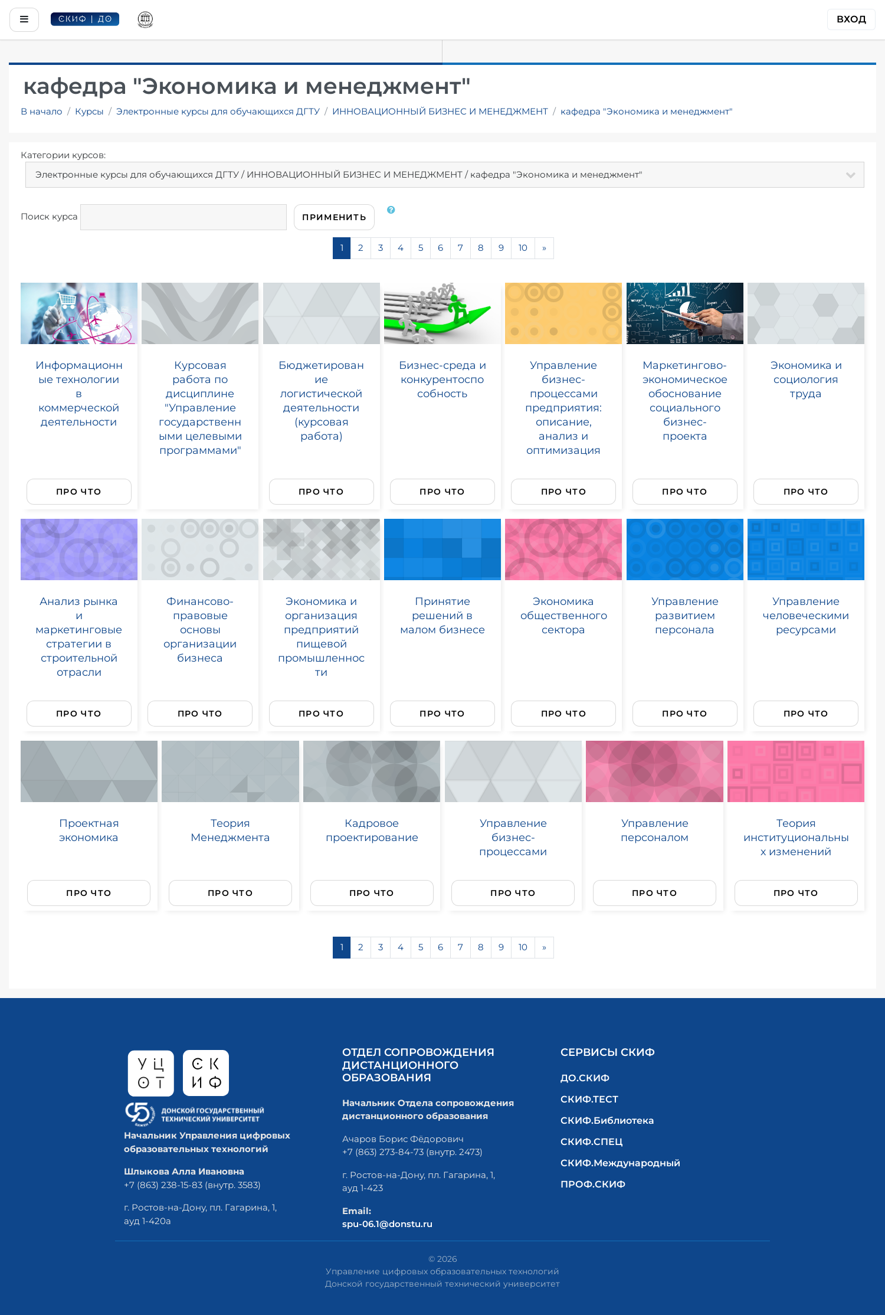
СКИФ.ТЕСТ (589, 1099)
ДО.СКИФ (584, 1078)
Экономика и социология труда (806, 379)
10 (523, 247)
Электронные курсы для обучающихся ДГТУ (218, 111)
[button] (393, 217)
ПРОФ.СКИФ (592, 1184)
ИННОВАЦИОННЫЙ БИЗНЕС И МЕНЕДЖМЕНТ (440, 111)
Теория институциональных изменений (796, 837)
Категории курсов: (63, 155)
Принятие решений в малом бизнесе (442, 615)
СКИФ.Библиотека (607, 1120)
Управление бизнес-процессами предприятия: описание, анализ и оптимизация (563, 407)
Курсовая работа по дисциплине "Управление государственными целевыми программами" (200, 407)
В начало (42, 111)
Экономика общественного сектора (563, 615)
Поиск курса (49, 216)
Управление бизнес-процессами (513, 837)
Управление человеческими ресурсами (806, 615)
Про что (78, 491)
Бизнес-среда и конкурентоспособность (442, 379)
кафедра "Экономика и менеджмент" (646, 111)
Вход (851, 19)
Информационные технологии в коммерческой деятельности (79, 393)
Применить (334, 217)
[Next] (544, 248)
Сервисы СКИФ (607, 1052)
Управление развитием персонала (685, 615)
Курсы (89, 111)
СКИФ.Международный (620, 1163)
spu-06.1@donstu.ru (387, 1223)
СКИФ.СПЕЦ (591, 1141)
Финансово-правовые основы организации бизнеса (200, 629)
